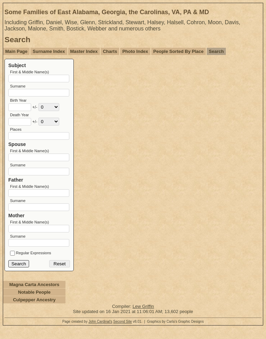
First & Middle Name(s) (29, 72)
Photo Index (135, 51)
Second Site (122, 332)
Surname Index (49, 51)
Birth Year (18, 102)
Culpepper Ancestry (34, 310)
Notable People (34, 302)
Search (216, 51)
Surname (18, 87)
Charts (110, 51)
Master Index (84, 51)
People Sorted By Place (178, 51)
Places (15, 133)
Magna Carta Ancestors (34, 295)
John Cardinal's (100, 332)
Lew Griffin (143, 317)
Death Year (19, 118)
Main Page (16, 51)
